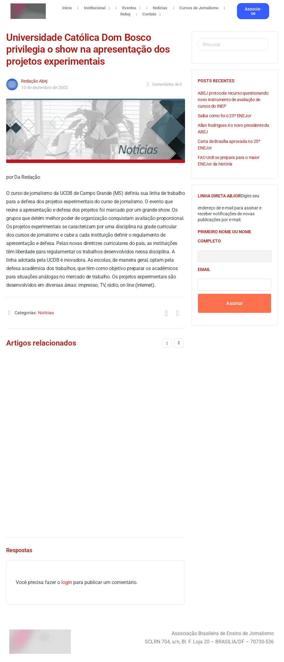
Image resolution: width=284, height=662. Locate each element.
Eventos (131, 8)
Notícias (160, 8)
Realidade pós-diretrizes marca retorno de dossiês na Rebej (46, 377)
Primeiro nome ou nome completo (224, 236)
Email (204, 269)
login (66, 582)
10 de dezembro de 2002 (44, 87)
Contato (151, 14)
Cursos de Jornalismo (198, 8)
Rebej (125, 14)
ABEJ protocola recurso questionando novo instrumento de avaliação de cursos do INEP (233, 100)
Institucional (97, 8)
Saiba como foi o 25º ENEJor (224, 115)
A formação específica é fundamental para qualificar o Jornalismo (141, 424)
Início (67, 8)
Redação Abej (34, 81)
